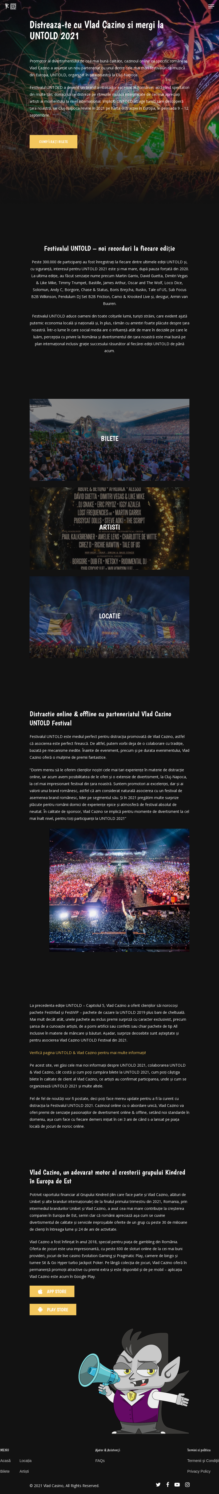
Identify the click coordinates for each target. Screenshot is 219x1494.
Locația (25, 1461)
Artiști (24, 1471)
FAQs (100, 1461)
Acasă (5, 1461)
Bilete (5, 1471)
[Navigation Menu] (211, 6)
